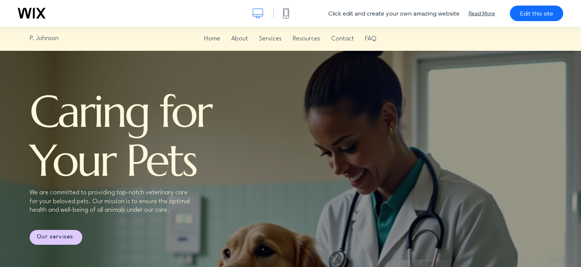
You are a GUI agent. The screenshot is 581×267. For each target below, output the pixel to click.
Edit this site (536, 13)
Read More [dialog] (481, 13)
